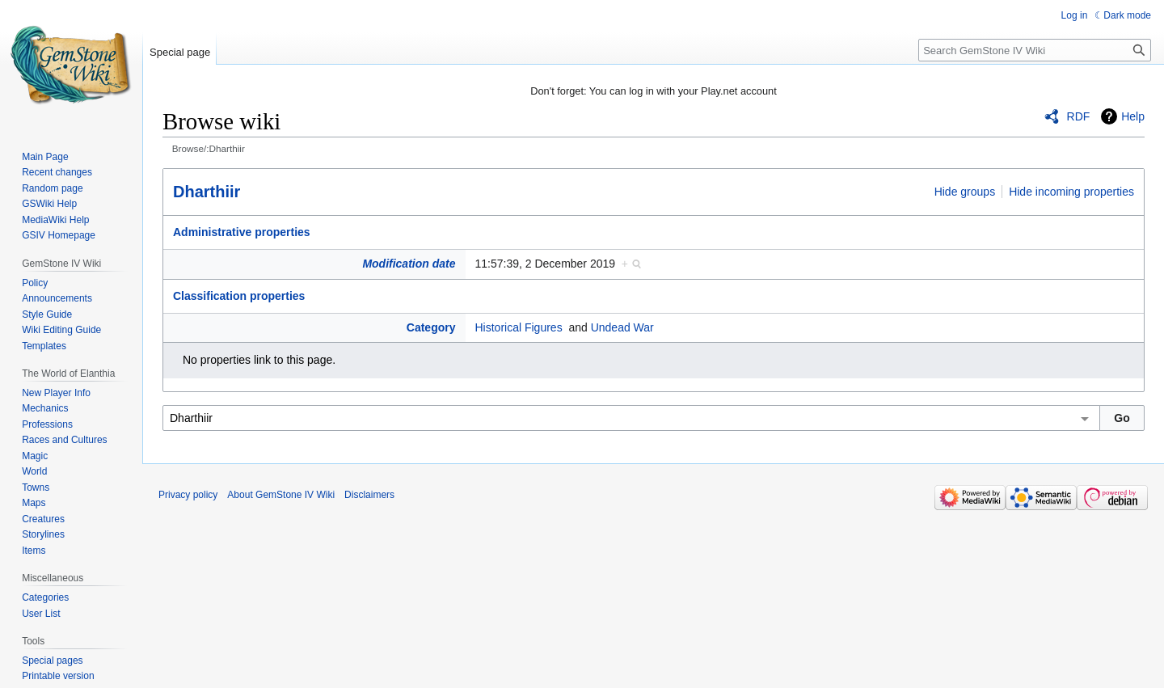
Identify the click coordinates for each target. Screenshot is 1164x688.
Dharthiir (206, 191)
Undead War (622, 327)
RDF (1078, 116)
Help (1133, 116)
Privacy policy (187, 494)
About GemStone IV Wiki (281, 494)
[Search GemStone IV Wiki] (1034, 50)
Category (431, 327)
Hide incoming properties (1071, 191)
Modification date (408, 263)
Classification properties (239, 295)
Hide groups (965, 191)
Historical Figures (519, 327)
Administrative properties (241, 232)
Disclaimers (369, 494)
